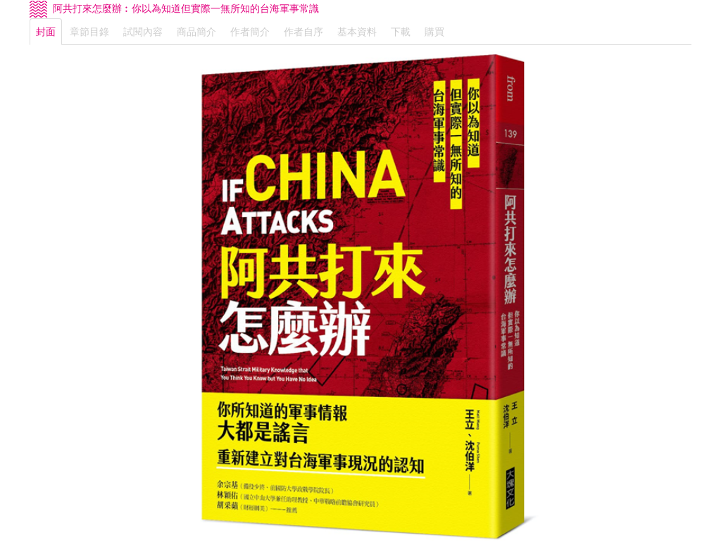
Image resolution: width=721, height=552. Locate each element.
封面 (46, 31)
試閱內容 (143, 31)
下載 (400, 31)
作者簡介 (250, 31)
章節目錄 (89, 31)
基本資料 (357, 31)
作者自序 (303, 31)
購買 (434, 31)
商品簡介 (196, 31)
